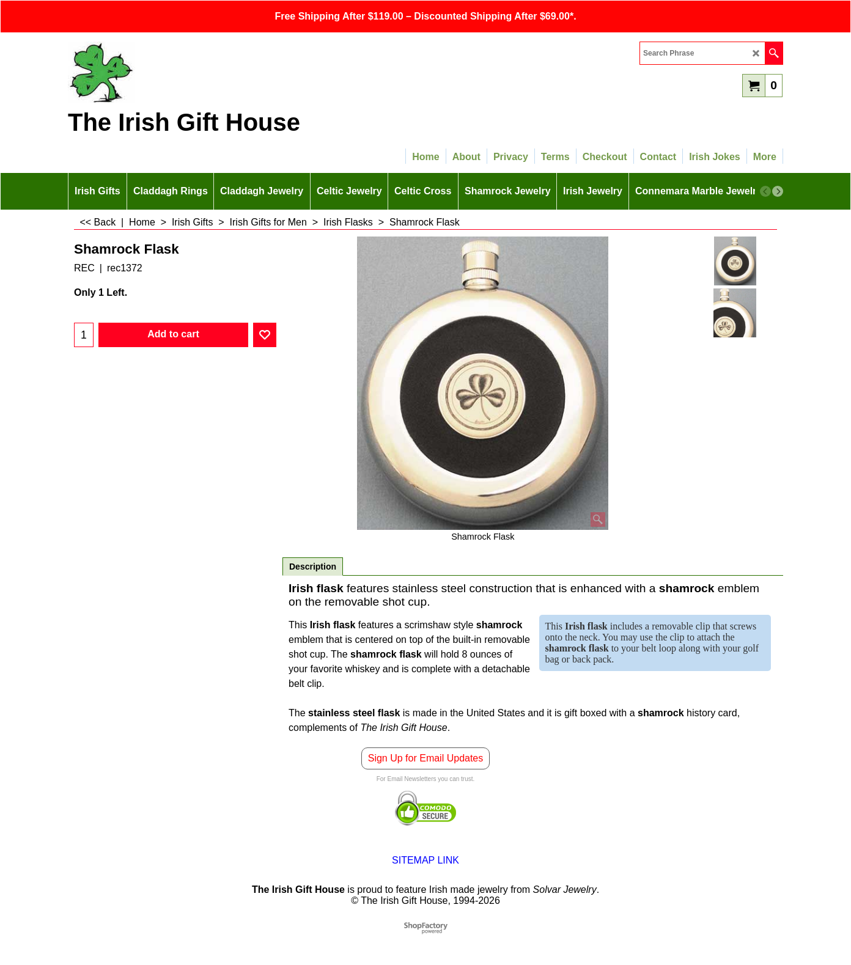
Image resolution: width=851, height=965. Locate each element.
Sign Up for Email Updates (426, 758)
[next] (777, 191)
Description (312, 566)
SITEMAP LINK (425, 860)
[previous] (765, 191)
